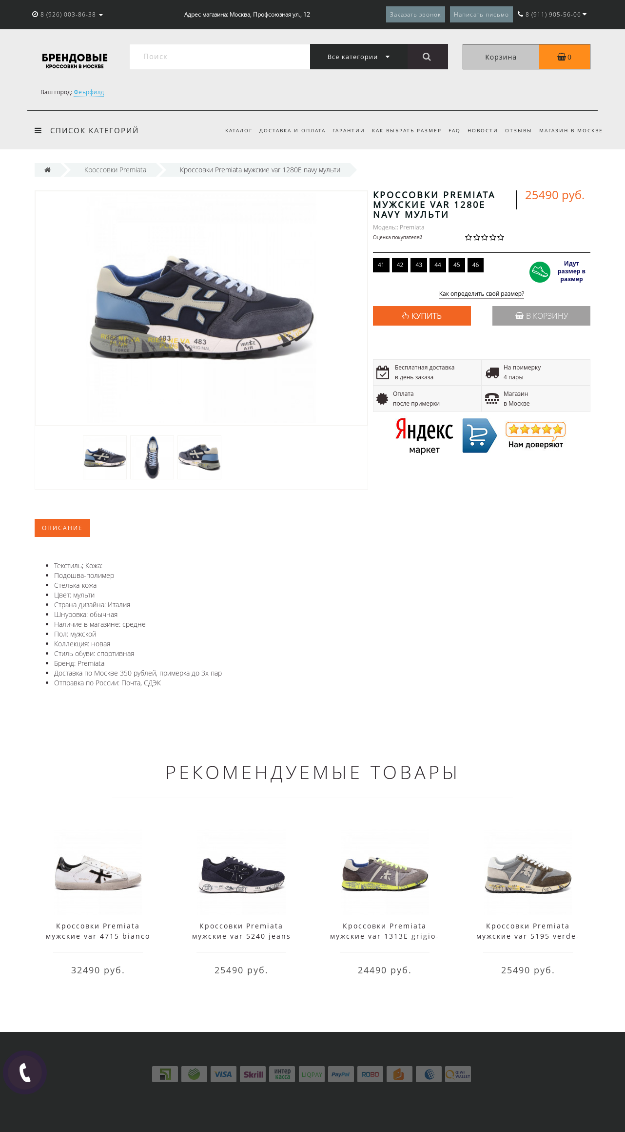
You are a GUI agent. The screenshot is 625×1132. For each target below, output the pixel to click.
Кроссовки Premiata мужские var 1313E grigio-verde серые (384, 936)
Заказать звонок (415, 14)
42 (400, 265)
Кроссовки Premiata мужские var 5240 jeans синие (241, 936)
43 (418, 265)
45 (456, 265)
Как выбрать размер (400, 130)
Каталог (228, 130)
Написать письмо (481, 14)
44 (437, 265)
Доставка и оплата (283, 130)
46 (475, 265)
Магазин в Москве (571, 130)
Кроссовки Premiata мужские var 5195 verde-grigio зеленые (528, 936)
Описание (62, 528)
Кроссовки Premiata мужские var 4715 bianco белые (98, 936)
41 (381, 265)
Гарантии (341, 130)
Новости (479, 130)
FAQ (450, 130)
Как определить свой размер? (482, 294)
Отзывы (516, 130)
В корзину (541, 315)
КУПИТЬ (426, 316)
